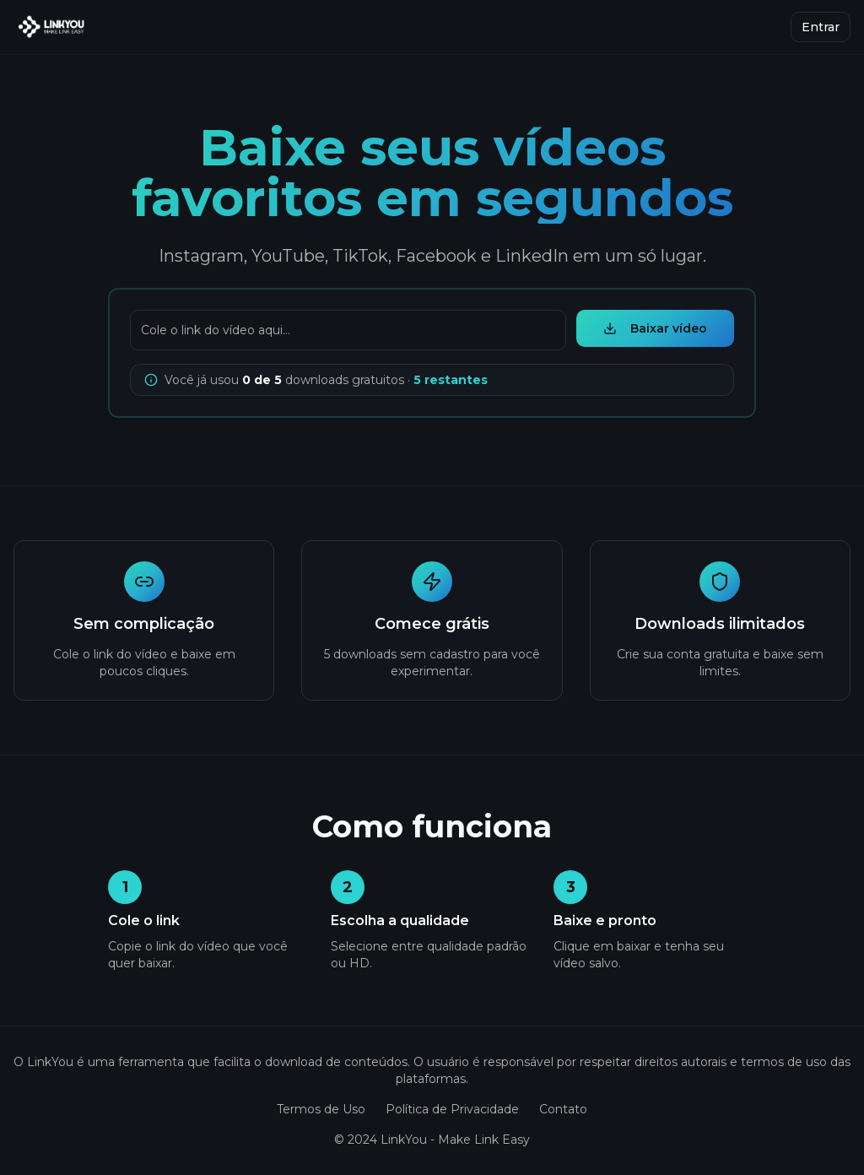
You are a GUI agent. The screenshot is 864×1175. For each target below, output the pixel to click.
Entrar (821, 27)
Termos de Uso (321, 1109)
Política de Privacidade (452, 1109)
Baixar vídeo (655, 328)
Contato (563, 1109)
